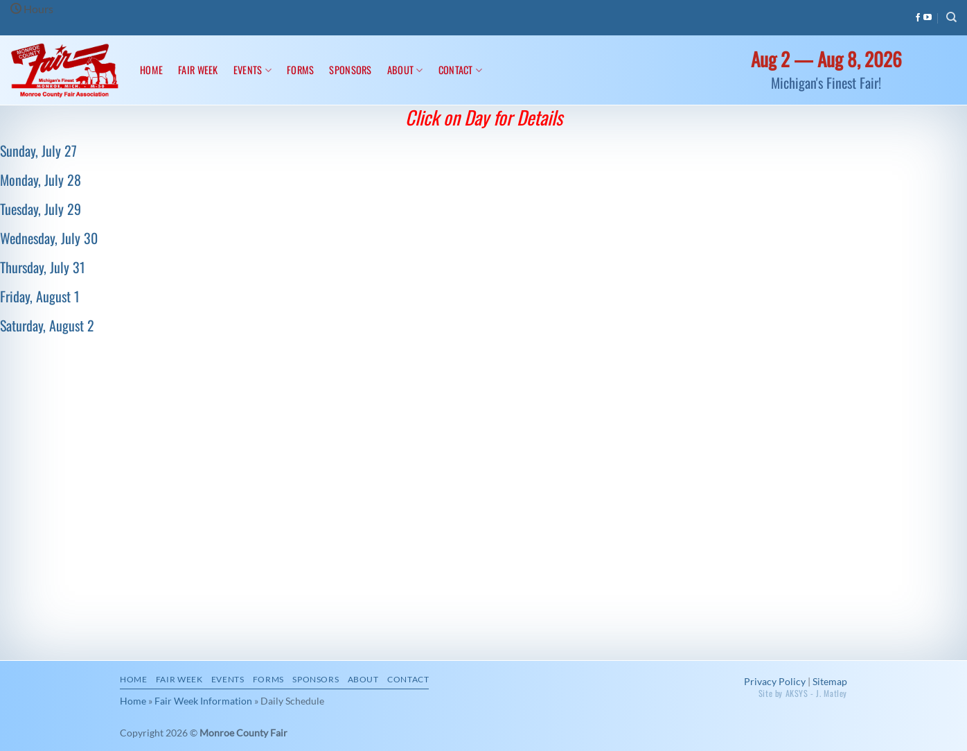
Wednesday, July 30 (49, 237)
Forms (300, 69)
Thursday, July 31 (42, 267)
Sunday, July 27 (38, 150)
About (405, 69)
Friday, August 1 (40, 296)
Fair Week (198, 69)
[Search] (951, 17)
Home (151, 69)
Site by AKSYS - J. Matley (802, 693)
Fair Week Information (203, 701)
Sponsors (350, 69)
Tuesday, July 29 (40, 208)
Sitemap (830, 681)
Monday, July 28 (40, 179)
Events (252, 69)
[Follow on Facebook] (918, 18)
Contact (460, 69)
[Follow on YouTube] (927, 18)
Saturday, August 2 (47, 325)
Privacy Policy (775, 681)
